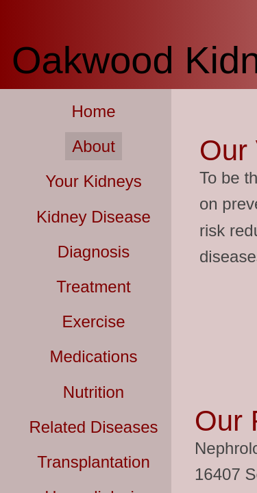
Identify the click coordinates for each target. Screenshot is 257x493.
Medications (93, 356)
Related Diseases (93, 427)
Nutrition (93, 392)
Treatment (93, 286)
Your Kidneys (93, 181)
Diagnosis (94, 251)
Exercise (93, 321)
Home (93, 111)
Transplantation (93, 462)
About (93, 146)
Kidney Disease (93, 216)
